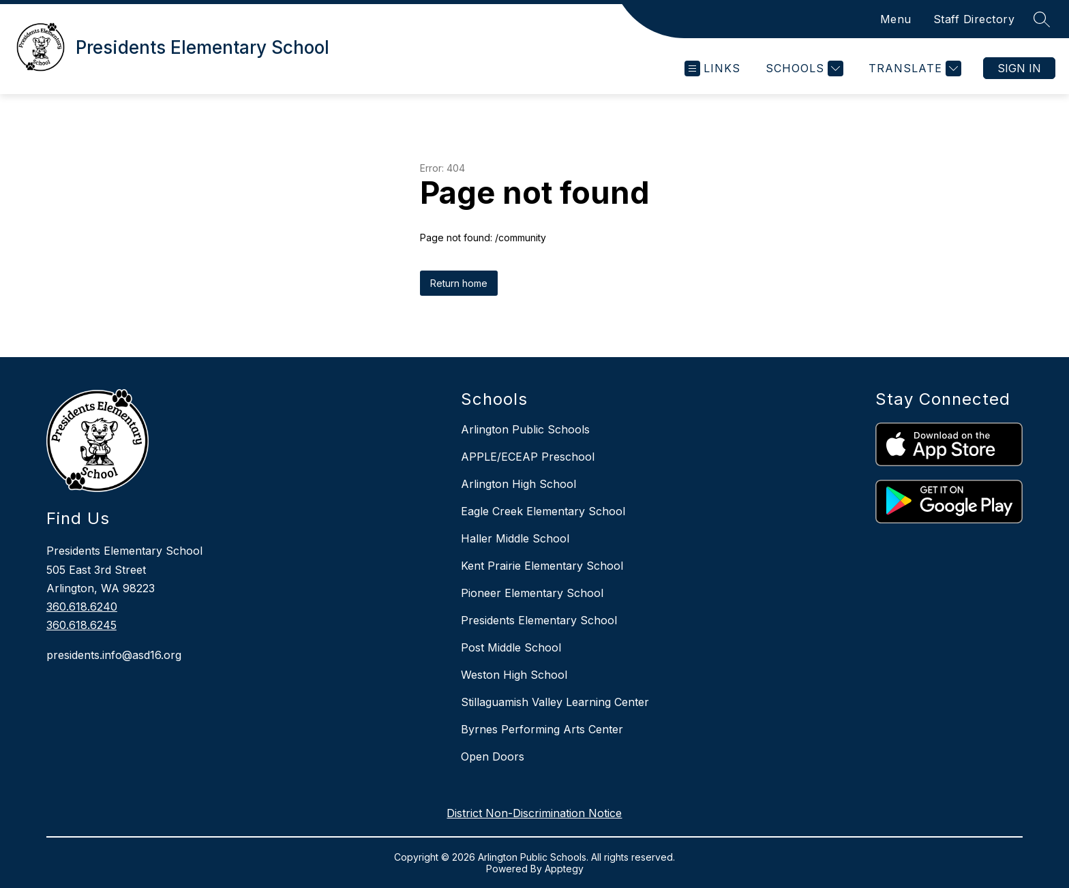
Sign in (1019, 68)
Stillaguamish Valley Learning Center (555, 702)
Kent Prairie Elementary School (542, 565)
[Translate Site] (913, 68)
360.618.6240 (81, 606)
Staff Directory (974, 19)
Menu (896, 19)
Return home (458, 283)
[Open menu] (712, 68)
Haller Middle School (515, 538)
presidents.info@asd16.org (113, 655)
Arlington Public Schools (525, 429)
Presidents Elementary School (539, 620)
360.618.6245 (81, 625)
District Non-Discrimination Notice (534, 813)
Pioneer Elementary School (532, 593)
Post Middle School (511, 647)
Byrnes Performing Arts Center (542, 729)
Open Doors (492, 756)
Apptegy (564, 868)
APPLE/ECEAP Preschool (527, 456)
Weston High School (514, 675)
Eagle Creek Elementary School (543, 511)
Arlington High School (518, 484)
